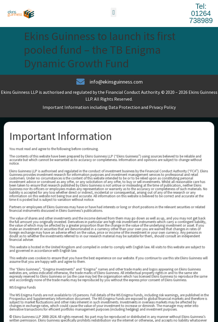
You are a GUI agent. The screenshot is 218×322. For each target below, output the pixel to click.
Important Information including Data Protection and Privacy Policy (109, 107)
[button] (113, 12)
